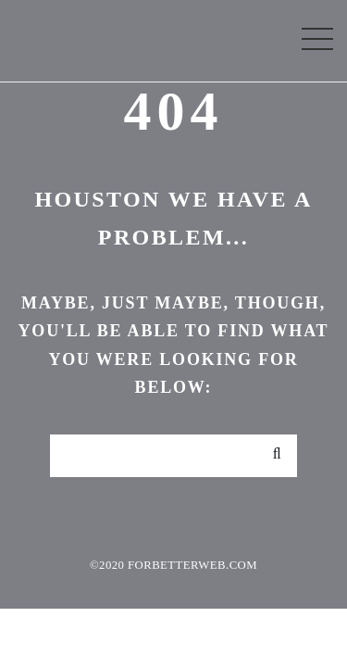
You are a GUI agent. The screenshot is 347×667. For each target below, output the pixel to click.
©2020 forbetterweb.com (173, 565)
